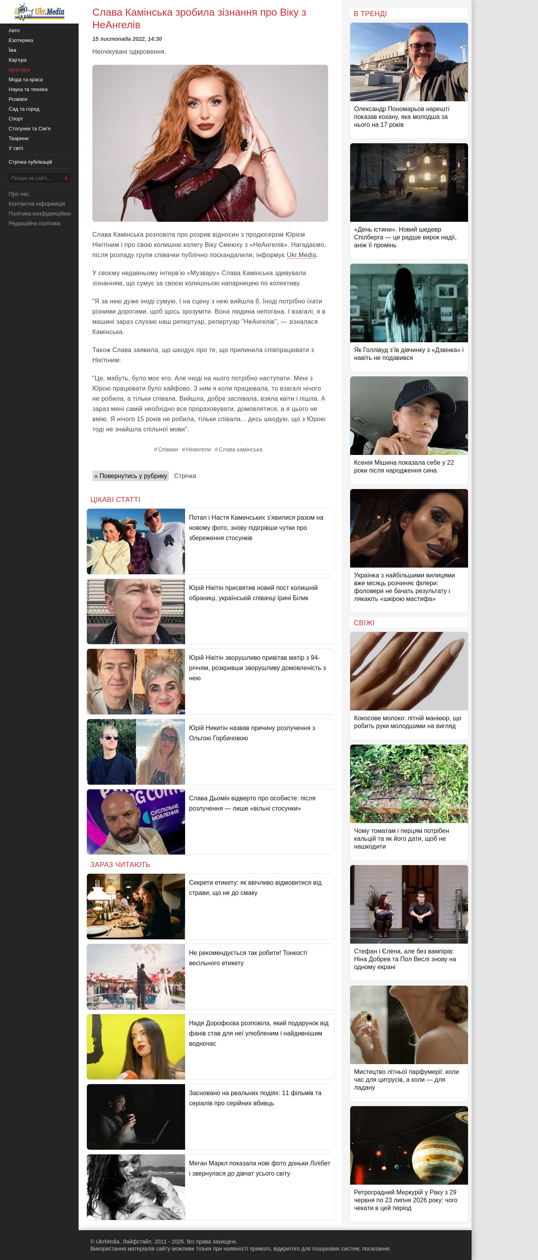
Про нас (19, 194)
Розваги (18, 99)
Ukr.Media (301, 255)
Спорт (16, 119)
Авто (14, 30)
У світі (16, 148)
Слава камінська (241, 449)
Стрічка (185, 476)
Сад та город (24, 109)
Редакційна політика (34, 223)
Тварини (18, 138)
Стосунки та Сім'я (30, 128)
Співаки (168, 449)
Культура (19, 70)
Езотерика (21, 40)
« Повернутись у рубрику (130, 476)
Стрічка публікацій (30, 162)
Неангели (198, 449)
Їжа (13, 50)
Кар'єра (18, 60)
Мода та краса (26, 79)
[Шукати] (66, 178)
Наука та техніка (28, 89)
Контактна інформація (37, 204)
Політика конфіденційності (42, 213)
